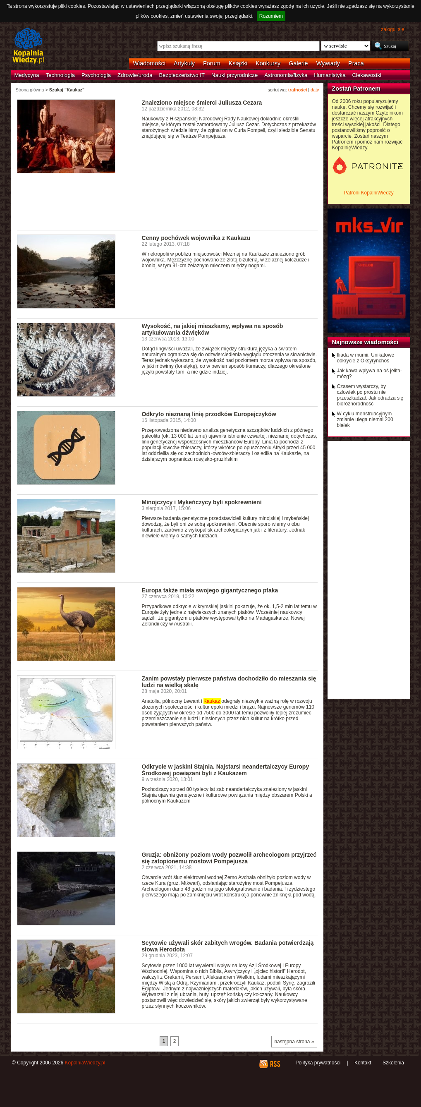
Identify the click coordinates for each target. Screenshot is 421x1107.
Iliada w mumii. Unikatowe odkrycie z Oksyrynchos (366, 358)
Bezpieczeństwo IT (182, 75)
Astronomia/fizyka (285, 75)
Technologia (60, 75)
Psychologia (96, 75)
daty (315, 89)
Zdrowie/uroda (134, 75)
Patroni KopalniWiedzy (369, 193)
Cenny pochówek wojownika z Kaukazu (196, 238)
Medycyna (26, 75)
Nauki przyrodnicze (234, 75)
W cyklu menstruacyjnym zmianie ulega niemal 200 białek (365, 419)
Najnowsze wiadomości (365, 342)
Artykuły (184, 63)
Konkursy (268, 63)
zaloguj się (392, 29)
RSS (274, 1064)
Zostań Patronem (356, 88)
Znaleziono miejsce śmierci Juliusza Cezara (202, 102)
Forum (211, 63)
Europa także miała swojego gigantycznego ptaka (210, 590)
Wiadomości (149, 63)
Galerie (298, 63)
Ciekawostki (366, 75)
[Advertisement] (167, 206)
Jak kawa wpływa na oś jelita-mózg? (369, 373)
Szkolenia (393, 1063)
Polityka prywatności (317, 1063)
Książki (238, 63)
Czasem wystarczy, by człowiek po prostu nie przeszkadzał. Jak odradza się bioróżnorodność (370, 395)
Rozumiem (271, 16)
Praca (356, 63)
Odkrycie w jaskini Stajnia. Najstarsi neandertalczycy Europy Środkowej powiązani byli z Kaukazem (225, 769)
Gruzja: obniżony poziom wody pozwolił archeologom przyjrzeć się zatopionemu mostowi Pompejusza (229, 858)
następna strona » (294, 1042)
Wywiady (328, 63)
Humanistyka (329, 75)
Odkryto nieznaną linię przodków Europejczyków (209, 414)
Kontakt (362, 1063)
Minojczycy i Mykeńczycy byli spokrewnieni (202, 502)
